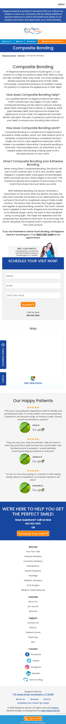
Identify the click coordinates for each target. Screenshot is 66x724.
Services (21, 55)
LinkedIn (36, 673)
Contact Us (33, 622)
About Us (8, 41)
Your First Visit (33, 551)
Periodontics (33, 566)
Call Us (3, 379)
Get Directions (33, 383)
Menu (61, 4)
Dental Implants (33, 570)
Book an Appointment (53, 41)
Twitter (35, 660)
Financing (33, 637)
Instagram (36, 667)
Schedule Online (3, 354)
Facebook (36, 654)
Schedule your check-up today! (33, 703)
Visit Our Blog (36, 679)
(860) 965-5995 (44, 234)
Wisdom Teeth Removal (33, 590)
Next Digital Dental (50, 710)
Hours (20, 41)
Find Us (33, 627)
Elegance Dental (9, 55)
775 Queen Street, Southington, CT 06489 (33, 694)
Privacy (55, 707)
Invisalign (33, 575)
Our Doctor (33, 606)
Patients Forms (33, 632)
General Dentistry (33, 556)
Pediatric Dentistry (33, 580)
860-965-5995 (33, 315)
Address (32, 41)
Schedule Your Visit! (32, 534)
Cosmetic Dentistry (33, 561)
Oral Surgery (33, 585)
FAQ (33, 642)
